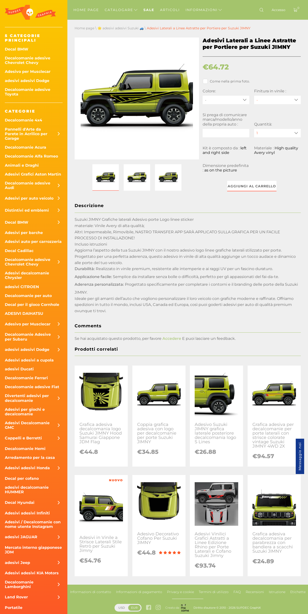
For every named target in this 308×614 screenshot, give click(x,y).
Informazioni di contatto (90, 592)
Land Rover (16, 597)
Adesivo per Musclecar (28, 71)
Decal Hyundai (19, 502)
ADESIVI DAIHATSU (24, 313)
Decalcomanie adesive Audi (27, 185)
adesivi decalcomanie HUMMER (27, 489)
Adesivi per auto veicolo (29, 198)
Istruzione (277, 592)
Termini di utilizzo (214, 592)
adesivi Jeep (17, 562)
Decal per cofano (22, 478)
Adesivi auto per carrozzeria (33, 241)
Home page (86, 10)
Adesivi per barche (24, 232)
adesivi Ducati (19, 369)
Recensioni (255, 592)
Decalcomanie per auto (28, 295)
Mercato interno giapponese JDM (33, 549)
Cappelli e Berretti (23, 438)
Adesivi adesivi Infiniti (27, 513)
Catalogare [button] (121, 10)
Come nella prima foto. (226, 81)
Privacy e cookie (180, 592)
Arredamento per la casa (30, 457)
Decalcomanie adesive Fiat (32, 387)
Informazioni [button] (204, 10)
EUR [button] (134, 607)
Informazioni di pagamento (139, 592)
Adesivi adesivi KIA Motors (32, 573)
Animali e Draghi (22, 165)
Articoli (170, 10)
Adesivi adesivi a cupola (29, 360)
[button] (105, 177)
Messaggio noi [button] (300, 456)
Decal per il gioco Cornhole (32, 304)
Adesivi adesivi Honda (27, 468)
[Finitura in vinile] (277, 100)
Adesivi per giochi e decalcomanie (25, 411)
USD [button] (121, 607)
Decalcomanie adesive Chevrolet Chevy (27, 60)
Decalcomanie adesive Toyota (27, 91)
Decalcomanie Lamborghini (19, 584)
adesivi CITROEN (22, 287)
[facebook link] (148, 608)
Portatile (13, 607)
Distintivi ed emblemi (27, 210)
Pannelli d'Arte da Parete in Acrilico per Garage (26, 134)
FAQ (237, 592)
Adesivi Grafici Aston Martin (33, 174)
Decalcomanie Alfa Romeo (31, 156)
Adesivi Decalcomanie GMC (27, 425)
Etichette (298, 592)
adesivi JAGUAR (21, 537)
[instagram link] (158, 608)
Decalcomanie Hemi (25, 448)
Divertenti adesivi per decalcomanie (27, 398)
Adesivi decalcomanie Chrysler (27, 275)
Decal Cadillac (19, 250)
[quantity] (277, 133)
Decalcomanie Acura (25, 147)
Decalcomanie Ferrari (26, 378)
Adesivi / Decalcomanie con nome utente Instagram (33, 524)
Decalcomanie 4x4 (23, 120)
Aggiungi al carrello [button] (252, 186)
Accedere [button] (171, 338)
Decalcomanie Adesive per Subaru (28, 336)
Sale (148, 10)
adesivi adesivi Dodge (27, 80)
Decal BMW (16, 49)
